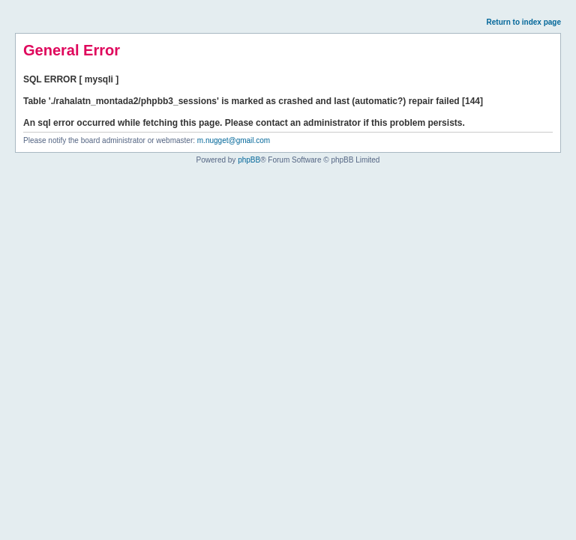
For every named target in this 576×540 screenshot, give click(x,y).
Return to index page (524, 22)
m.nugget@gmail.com (233, 140)
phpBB (249, 160)
